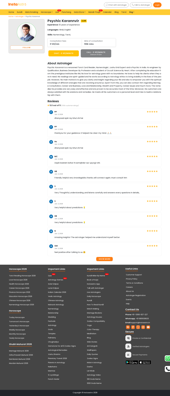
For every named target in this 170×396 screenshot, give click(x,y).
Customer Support (134, 275)
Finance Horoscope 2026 (19, 292)
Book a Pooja (92, 280)
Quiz (50, 275)
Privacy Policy (131, 279)
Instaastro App (93, 284)
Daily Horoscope (94, 296)
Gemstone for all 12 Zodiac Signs (62, 346)
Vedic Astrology (55, 296)
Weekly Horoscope (17, 330)
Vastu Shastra (54, 354)
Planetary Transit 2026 (57, 358)
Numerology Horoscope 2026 (21, 304)
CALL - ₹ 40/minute (96, 53)
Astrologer (19, 16)
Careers (129, 287)
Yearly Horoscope (16, 338)
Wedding (52, 317)
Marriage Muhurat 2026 (19, 351)
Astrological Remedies (57, 350)
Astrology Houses (94, 317)
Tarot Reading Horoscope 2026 (22, 275)
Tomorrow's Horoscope (19, 321)
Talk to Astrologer (141, 5)
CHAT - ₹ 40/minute (63, 53)
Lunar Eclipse (53, 288)
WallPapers (91, 350)
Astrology (52, 325)
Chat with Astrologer (116, 5)
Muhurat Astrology (56, 304)
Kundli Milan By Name (96, 275)
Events (129, 299)
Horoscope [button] (46, 12)
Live (57, 11)
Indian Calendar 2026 (57, 292)
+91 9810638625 (137, 318)
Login (157, 5)
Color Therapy (93, 329)
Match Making (93, 309)
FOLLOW (26, 47)
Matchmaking (31, 12)
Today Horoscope (17, 317)
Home (11, 12)
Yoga (89, 325)
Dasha (90, 367)
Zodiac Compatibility (96, 321)
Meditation (91, 333)
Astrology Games (55, 279)
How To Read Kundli (95, 304)
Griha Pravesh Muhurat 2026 (21, 355)
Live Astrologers (93, 292)
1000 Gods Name (94, 383)
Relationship (53, 313)
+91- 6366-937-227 (140, 314)
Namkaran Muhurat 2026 (19, 359)
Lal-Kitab (91, 371)
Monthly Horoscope (17, 334)
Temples (51, 333)
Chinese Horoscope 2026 (19, 300)
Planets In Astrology (56, 362)
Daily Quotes (92, 354)
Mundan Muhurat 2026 (18, 363)
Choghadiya (53, 342)
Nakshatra (52, 367)
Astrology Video (94, 375)
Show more (104, 259)
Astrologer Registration (136, 295)
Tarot (124, 12)
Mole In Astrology (94, 362)
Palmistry (52, 338)
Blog (117, 12)
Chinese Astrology (56, 300)
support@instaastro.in (140, 322)
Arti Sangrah (92, 346)
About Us (130, 291)
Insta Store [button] (79, 12)
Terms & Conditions (134, 283)
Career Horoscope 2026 (19, 288)
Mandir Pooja (94, 11)
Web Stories (92, 342)
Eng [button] (131, 12)
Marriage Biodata (94, 313)
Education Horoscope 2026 (20, 296)
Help (128, 303)
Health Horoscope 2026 (19, 284)
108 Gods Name (93, 379)
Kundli (19, 12)
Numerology (53, 309)
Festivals (51, 321)
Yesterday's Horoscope (19, 325)
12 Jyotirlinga (53, 375)
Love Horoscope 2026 (18, 280)
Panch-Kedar (53, 379)
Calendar (107, 12)
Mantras (51, 371)
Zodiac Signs (92, 358)
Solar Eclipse (53, 284)
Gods (50, 329)
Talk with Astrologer (95, 288)
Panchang (66, 12)
